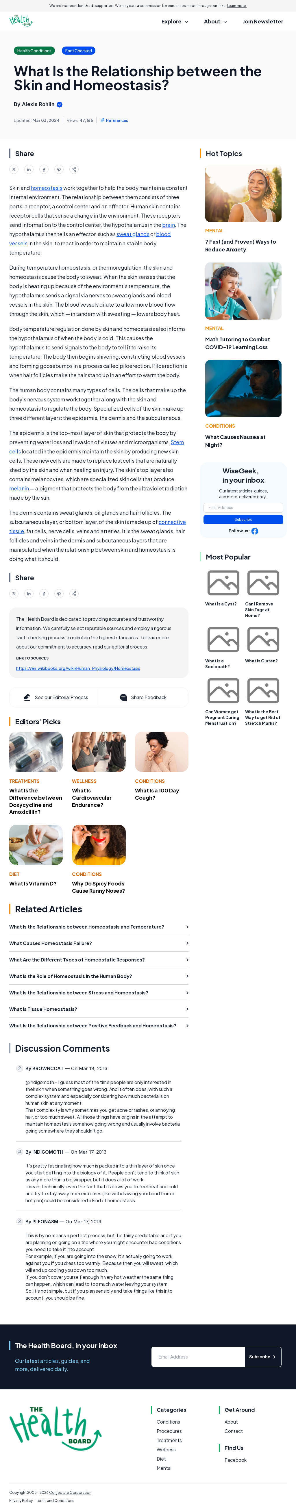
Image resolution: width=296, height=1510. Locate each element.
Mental (214, 230)
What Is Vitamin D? (33, 883)
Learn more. (237, 5)
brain (168, 224)
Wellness (84, 781)
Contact (234, 1431)
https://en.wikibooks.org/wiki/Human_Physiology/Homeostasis (78, 668)
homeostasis (46, 187)
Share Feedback (142, 697)
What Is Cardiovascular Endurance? (92, 797)
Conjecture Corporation (70, 1492)
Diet (14, 874)
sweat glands (132, 234)
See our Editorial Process (55, 697)
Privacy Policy (21, 1500)
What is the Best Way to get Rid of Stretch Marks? (263, 717)
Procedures (169, 1431)
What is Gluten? (261, 660)
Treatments (24, 781)
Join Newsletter (263, 21)
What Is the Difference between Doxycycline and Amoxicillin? (35, 801)
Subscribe (243, 519)
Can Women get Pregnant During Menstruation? (222, 717)
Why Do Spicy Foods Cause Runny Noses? (98, 887)
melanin (19, 488)
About (231, 1422)
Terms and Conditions (55, 1500)
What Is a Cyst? (221, 603)
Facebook (236, 1460)
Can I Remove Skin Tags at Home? (259, 609)
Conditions (150, 781)
